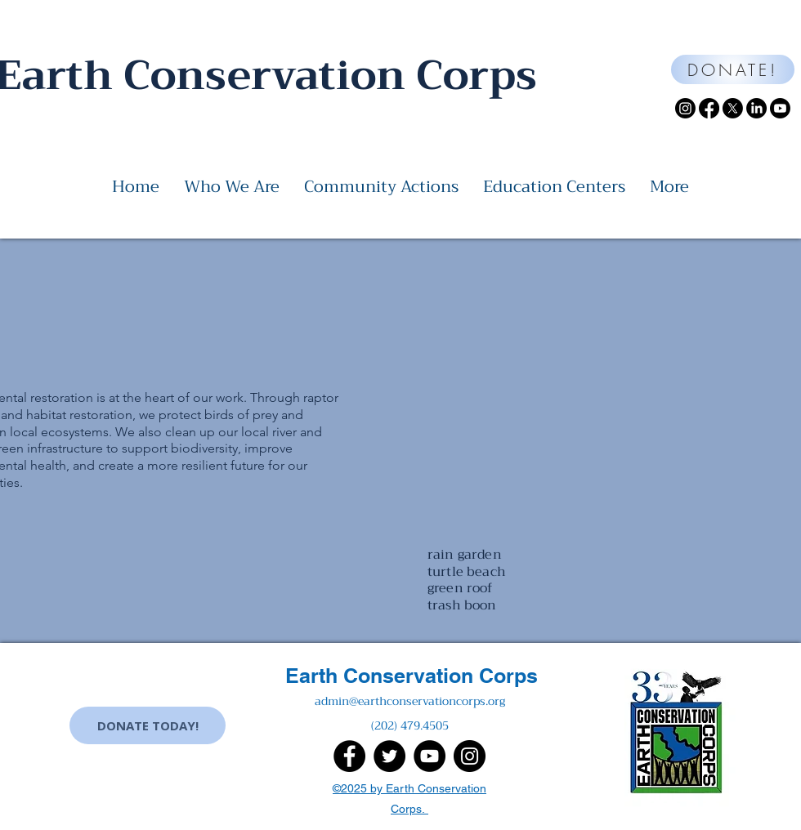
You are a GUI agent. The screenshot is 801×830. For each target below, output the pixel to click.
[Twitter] (389, 756)
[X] (733, 108)
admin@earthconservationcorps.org (410, 701)
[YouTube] (429, 756)
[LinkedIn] (756, 108)
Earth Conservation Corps (411, 675)
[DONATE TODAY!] (147, 725)
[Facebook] (709, 108)
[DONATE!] (732, 69)
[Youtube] (780, 108)
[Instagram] (685, 108)
